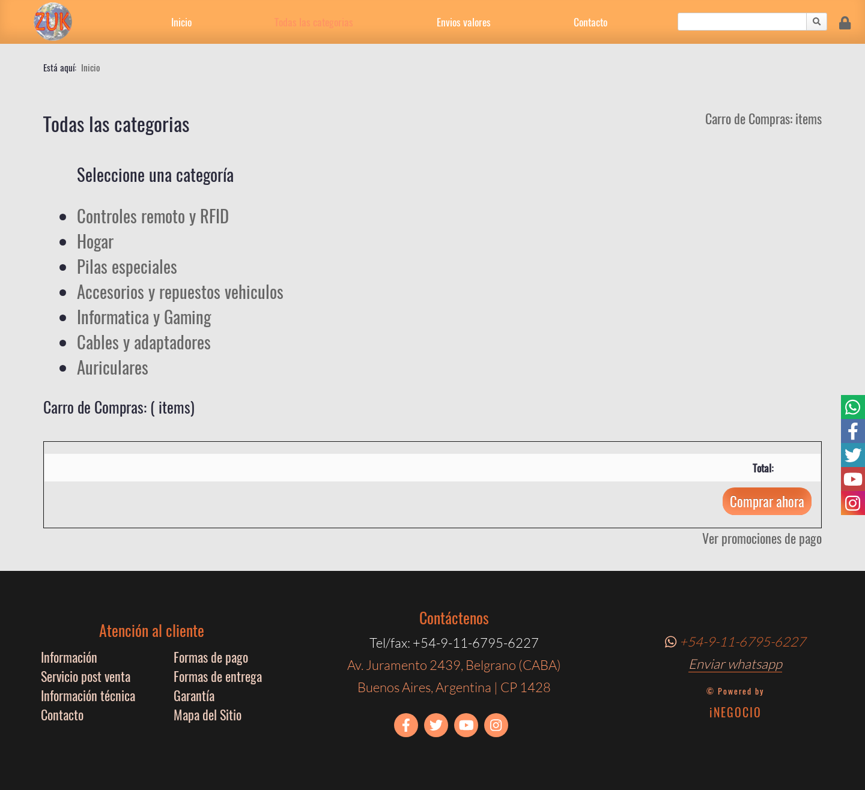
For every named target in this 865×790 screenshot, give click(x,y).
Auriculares (112, 366)
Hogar (95, 240)
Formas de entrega (218, 676)
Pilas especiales (127, 266)
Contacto (590, 21)
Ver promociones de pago (762, 537)
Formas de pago (211, 656)
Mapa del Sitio (207, 714)
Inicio (181, 21)
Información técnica (88, 695)
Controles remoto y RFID (153, 215)
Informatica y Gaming (144, 316)
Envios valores (464, 21)
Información (69, 656)
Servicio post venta (85, 676)
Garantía (194, 695)
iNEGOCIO (735, 712)
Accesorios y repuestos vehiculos (180, 291)
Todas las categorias (314, 21)
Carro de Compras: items (763, 118)
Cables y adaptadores (144, 341)
